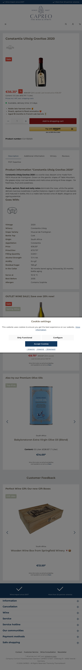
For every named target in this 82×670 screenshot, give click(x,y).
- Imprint (31, 349)
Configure (57, 338)
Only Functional (24, 338)
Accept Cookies (41, 344)
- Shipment (50, 349)
